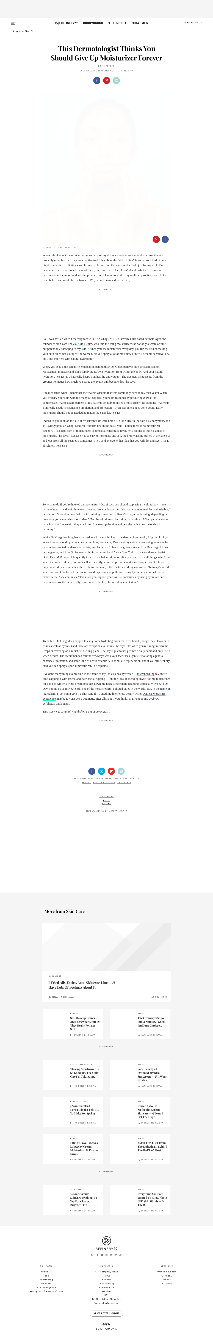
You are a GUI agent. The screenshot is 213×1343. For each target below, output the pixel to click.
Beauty (86, 783)
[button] (186, 26)
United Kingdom (166, 1272)
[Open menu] (13, 22)
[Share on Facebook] (96, 80)
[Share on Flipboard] (111, 771)
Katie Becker (106, 66)
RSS (106, 1295)
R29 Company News (106, 1272)
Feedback (46, 1284)
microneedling (145, 673)
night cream (50, 265)
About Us (46, 1272)
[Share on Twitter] (101, 771)
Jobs (46, 1276)
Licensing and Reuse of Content (46, 1291)
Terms (106, 1276)
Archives (106, 1291)
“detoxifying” (126, 260)
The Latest (124, 783)
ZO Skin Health (82, 344)
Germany (166, 1276)
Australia (166, 1284)
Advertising (46, 1280)
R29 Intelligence (46, 1287)
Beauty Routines (104, 783)
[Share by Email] (116, 80)
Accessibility (106, 1287)
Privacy (106, 1280)
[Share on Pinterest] (106, 80)
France (167, 1280)
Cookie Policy (106, 1284)
